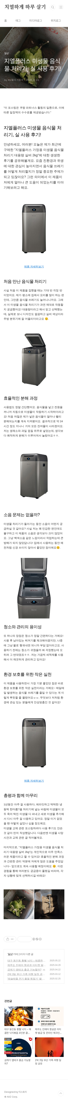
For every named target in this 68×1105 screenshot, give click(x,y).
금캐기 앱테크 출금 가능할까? (24, 969)
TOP (61, 1093)
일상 (10, 954)
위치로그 (56, 20)
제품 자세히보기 (34, 266)
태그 (18, 20)
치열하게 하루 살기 (25, 7)
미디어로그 (35, 20)
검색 (52, 7)
